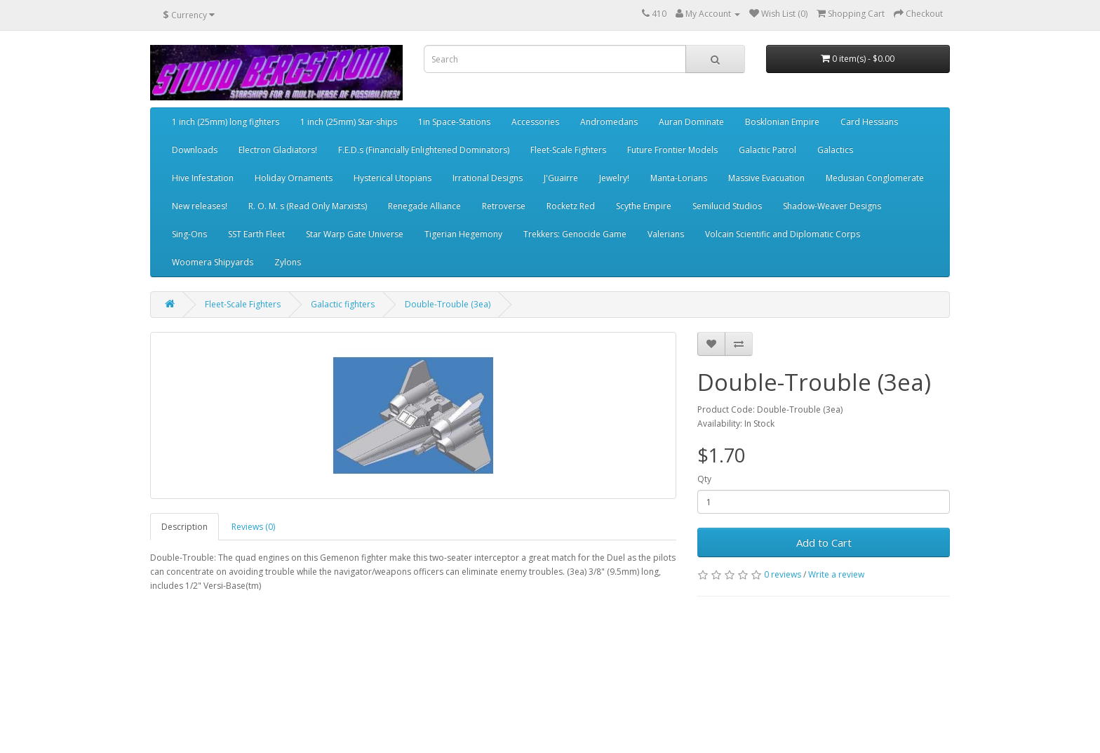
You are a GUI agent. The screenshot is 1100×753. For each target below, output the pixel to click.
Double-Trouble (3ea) (447, 304)
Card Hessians (869, 122)
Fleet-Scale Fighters (568, 150)
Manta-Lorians (678, 178)
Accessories (535, 122)
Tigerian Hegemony (463, 234)
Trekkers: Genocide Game (574, 234)
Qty (704, 479)
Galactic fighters (343, 304)
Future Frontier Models (672, 150)
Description (184, 527)
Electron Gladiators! (278, 150)
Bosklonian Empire (782, 122)
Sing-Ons (189, 234)
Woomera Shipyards (212, 262)
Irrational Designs (487, 178)
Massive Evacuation (766, 178)
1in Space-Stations (454, 122)
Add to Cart (824, 542)
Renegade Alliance (424, 206)
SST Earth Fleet (256, 234)
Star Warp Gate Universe (354, 234)
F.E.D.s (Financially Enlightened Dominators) (423, 150)
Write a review (836, 574)
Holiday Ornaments (294, 178)
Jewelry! (614, 178)
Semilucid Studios (727, 206)
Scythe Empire (643, 206)
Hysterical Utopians (392, 178)
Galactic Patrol (767, 150)
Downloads (194, 150)
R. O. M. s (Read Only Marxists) (307, 206)
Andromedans (609, 122)
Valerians (666, 234)
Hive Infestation (203, 178)
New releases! (199, 206)
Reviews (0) (253, 527)
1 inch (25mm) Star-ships (348, 122)
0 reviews (782, 574)
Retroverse (503, 206)
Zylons (287, 262)
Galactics (835, 150)
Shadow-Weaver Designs (832, 206)
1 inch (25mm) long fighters (225, 122)
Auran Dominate (691, 122)
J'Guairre (561, 178)
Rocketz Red (570, 206)
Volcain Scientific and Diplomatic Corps (782, 234)
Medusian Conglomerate (875, 178)
